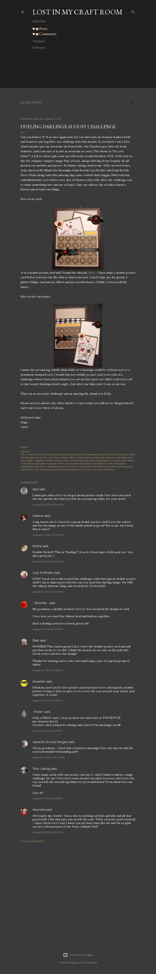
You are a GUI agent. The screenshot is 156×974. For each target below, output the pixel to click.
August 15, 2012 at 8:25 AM (48, 504)
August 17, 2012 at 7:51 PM (47, 798)
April (36, 489)
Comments (46, 33)
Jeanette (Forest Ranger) (51, 742)
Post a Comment (32, 841)
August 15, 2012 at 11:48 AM (48, 561)
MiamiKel (39, 810)
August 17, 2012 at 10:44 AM (49, 757)
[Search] (133, 11)
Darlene (38, 516)
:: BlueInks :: (41, 603)
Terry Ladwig (41, 768)
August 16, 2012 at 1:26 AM (48, 700)
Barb (36, 640)
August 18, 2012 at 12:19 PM (48, 832)
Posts (41, 28)
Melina (37, 546)
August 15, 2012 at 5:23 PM (48, 591)
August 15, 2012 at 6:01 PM (48, 629)
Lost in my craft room (77, 12)
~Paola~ (38, 712)
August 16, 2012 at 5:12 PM (47, 730)
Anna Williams (88, 962)
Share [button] (24, 447)
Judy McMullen (43, 573)
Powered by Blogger (78, 955)
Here (92, 272)
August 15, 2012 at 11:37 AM (48, 534)
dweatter (39, 681)
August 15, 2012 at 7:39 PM (48, 670)
